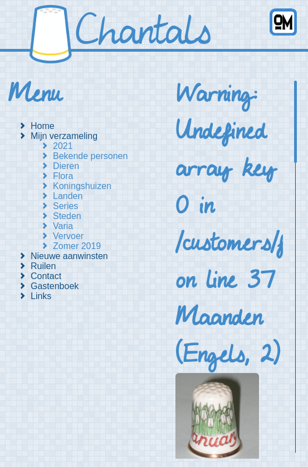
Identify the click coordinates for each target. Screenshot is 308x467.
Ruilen (43, 266)
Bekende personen (90, 156)
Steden (67, 216)
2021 (63, 146)
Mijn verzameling (64, 136)
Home (43, 126)
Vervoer (68, 236)
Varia (63, 226)
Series (65, 206)
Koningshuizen (82, 186)
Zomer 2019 (77, 246)
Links (41, 296)
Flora (63, 176)
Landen (67, 196)
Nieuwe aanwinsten (69, 256)
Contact (46, 276)
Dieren (66, 166)
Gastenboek (55, 286)
